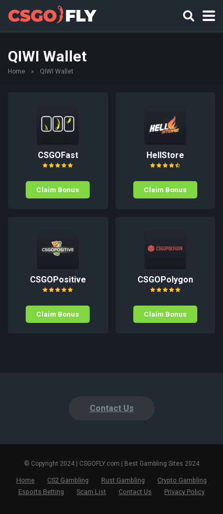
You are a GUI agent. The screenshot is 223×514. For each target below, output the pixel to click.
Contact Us (112, 408)
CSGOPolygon (165, 280)
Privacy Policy (184, 492)
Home (16, 71)
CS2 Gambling (68, 480)
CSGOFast (58, 155)
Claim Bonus (57, 189)
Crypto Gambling (182, 480)
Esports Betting (41, 492)
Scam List (91, 492)
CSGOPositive (58, 280)
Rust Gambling (123, 480)
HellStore (165, 155)
